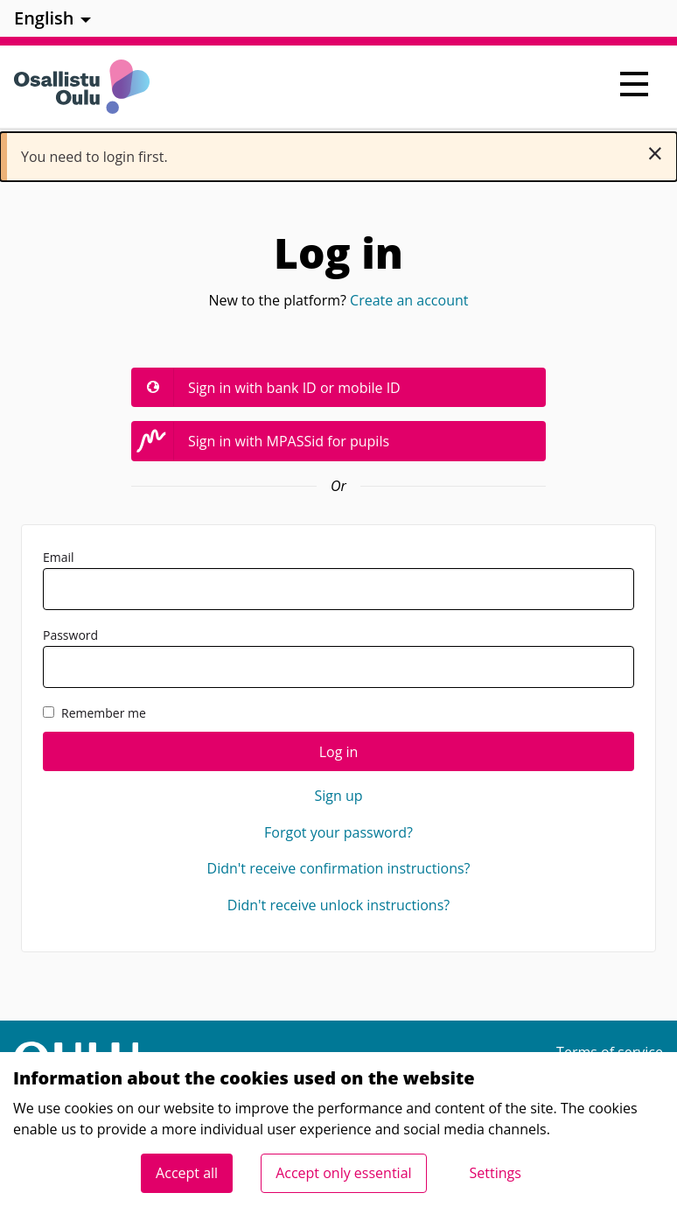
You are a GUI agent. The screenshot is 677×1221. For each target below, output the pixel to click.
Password (338, 657)
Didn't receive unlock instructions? (338, 905)
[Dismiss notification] (655, 153)
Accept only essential (343, 1172)
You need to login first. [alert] (342, 153)
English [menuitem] (44, 18)
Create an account (409, 300)
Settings (495, 1172)
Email (338, 579)
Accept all (187, 1172)
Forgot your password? (338, 832)
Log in (339, 751)
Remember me (94, 713)
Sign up (338, 795)
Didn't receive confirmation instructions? (339, 868)
